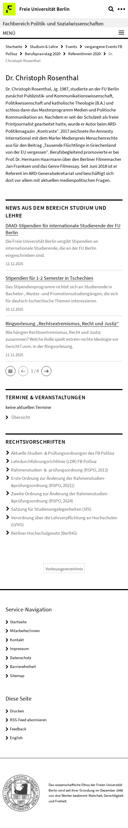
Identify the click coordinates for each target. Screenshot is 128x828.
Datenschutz (20, 657)
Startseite (14, 46)
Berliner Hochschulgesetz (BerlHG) (44, 533)
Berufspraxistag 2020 (42, 53)
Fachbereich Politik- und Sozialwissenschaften (53, 23)
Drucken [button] (17, 710)
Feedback (18, 728)
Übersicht (18, 417)
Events (71, 46)
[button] (10, 371)
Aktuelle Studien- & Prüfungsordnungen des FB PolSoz (62, 453)
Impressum (19, 648)
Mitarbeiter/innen (25, 630)
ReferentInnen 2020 (84, 53)
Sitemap (17, 675)
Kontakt (17, 639)
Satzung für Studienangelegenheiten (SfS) (51, 509)
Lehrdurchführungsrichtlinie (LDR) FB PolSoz (54, 461)
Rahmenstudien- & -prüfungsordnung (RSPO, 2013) (59, 470)
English (16, 737)
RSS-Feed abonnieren (28, 719)
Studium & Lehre (44, 46)
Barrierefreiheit (23, 666)
